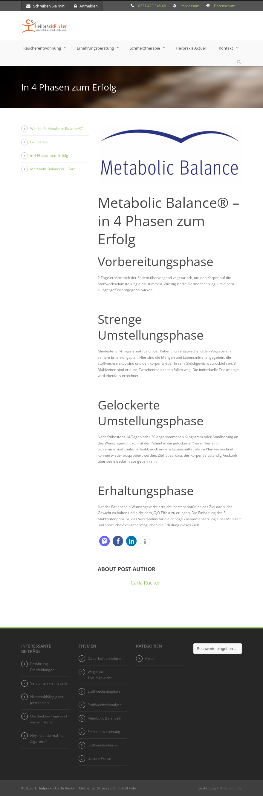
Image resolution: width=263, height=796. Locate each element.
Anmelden (86, 6)
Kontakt (226, 48)
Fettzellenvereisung (104, 731)
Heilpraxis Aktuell (191, 48)
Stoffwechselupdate (104, 691)
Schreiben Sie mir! (45, 6)
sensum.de (233, 788)
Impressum (190, 5)
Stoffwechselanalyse (105, 704)
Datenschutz (224, 5)
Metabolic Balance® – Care (53, 168)
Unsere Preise (99, 758)
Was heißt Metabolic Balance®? (56, 128)
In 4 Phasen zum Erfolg (49, 155)
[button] (104, 541)
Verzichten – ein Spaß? (48, 683)
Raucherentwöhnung (42, 48)
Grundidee (39, 142)
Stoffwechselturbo (103, 745)
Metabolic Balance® (104, 718)
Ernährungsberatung (95, 48)
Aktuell (150, 658)
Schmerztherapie (145, 48)
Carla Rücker (145, 582)
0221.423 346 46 (152, 5)
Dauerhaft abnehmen (105, 658)
